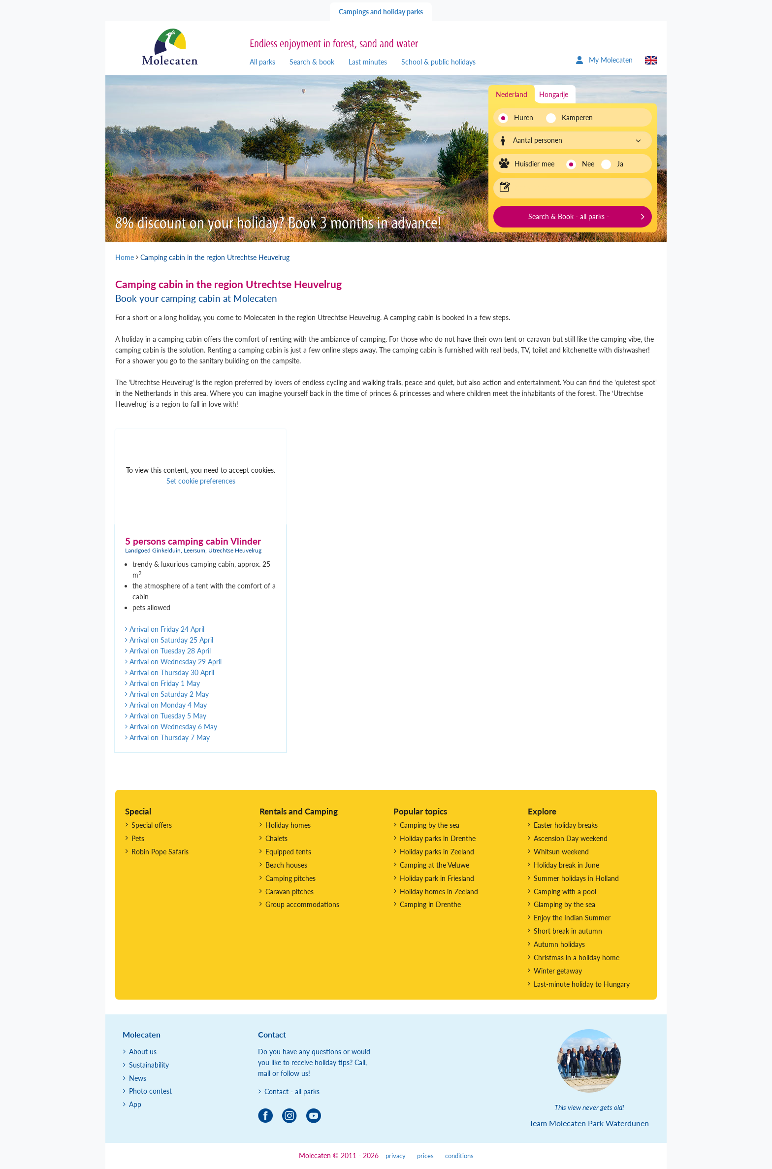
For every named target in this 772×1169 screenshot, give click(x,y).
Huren (523, 117)
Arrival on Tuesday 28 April (168, 651)
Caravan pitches (289, 891)
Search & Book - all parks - (568, 216)
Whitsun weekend (561, 851)
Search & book (312, 62)
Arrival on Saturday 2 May (167, 694)
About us (143, 1051)
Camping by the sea (429, 825)
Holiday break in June (566, 865)
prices (425, 1156)
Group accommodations (302, 904)
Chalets (276, 838)
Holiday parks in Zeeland (437, 851)
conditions (459, 1156)
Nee (588, 164)
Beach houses (286, 865)
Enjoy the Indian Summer (572, 917)
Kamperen (574, 117)
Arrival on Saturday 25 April (169, 640)
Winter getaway (558, 971)
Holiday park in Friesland (437, 878)
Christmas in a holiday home (576, 957)
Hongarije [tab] (553, 94)
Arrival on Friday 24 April (164, 629)
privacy (396, 1156)
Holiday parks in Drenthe (438, 838)
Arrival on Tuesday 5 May (165, 716)
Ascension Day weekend (571, 838)
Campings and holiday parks (381, 11)
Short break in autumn (568, 931)
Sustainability (149, 1065)
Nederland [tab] (511, 94)
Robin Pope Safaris (160, 851)
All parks (262, 62)
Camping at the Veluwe (434, 865)
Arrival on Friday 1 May (162, 683)
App (135, 1104)
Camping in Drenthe (430, 904)
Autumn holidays (559, 944)
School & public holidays (438, 62)
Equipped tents (288, 851)
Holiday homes (288, 825)
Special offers (151, 825)
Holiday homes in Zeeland (439, 891)
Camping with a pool (565, 891)
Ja (620, 164)
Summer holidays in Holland (576, 878)
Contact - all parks (292, 1091)
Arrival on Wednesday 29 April (173, 661)
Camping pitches (290, 878)
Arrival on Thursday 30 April (169, 672)
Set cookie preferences (200, 481)
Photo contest (150, 1091)
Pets (137, 838)
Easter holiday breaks (566, 825)
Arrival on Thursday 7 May (167, 737)
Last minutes (368, 62)
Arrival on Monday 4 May (166, 705)
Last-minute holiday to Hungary (582, 984)
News (137, 1078)
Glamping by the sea (564, 904)
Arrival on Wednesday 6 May (171, 726)
